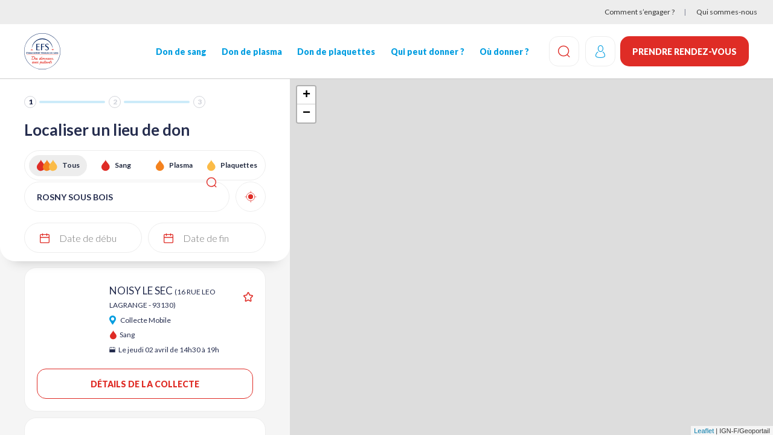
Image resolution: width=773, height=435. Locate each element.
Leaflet (704, 430)
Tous (71, 165)
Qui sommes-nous (726, 11)
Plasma (181, 165)
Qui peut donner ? (426, 51)
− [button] (306, 113)
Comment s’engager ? (640, 11)
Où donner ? (503, 51)
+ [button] (306, 95)
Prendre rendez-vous (684, 51)
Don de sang (180, 51)
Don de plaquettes (335, 51)
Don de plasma (251, 51)
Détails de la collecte (145, 384)
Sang (123, 165)
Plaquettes (238, 165)
